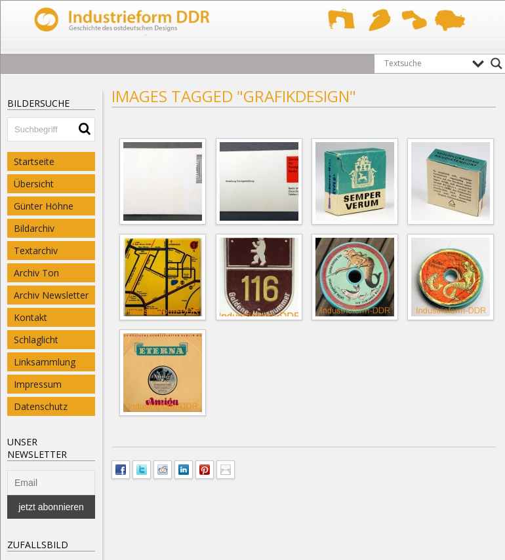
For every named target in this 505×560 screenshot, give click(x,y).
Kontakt (30, 317)
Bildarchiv (34, 228)
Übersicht (34, 183)
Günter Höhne (43, 206)
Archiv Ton (36, 273)
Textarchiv (36, 250)
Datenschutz (41, 406)
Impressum (38, 384)
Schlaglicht (36, 339)
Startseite (34, 161)
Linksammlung (44, 362)
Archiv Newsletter (51, 295)
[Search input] (425, 63)
